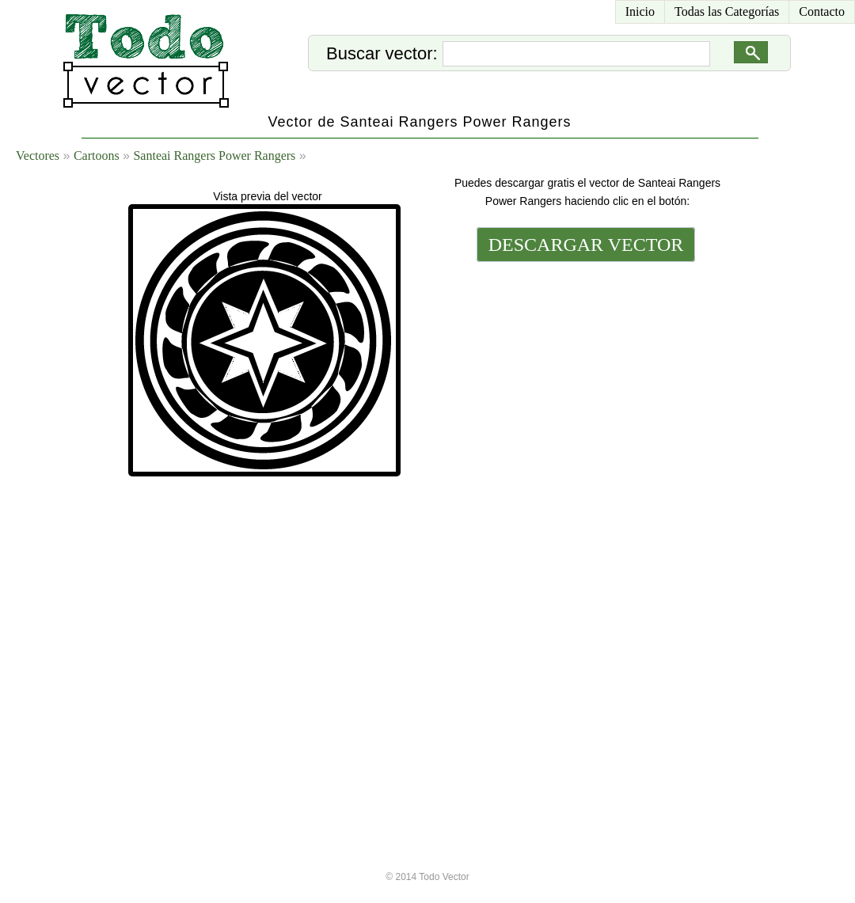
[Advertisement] (584, 512)
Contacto (822, 11)
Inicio (640, 11)
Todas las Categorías (726, 11)
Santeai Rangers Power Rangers (214, 155)
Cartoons (97, 155)
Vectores (37, 155)
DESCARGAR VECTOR (586, 244)
